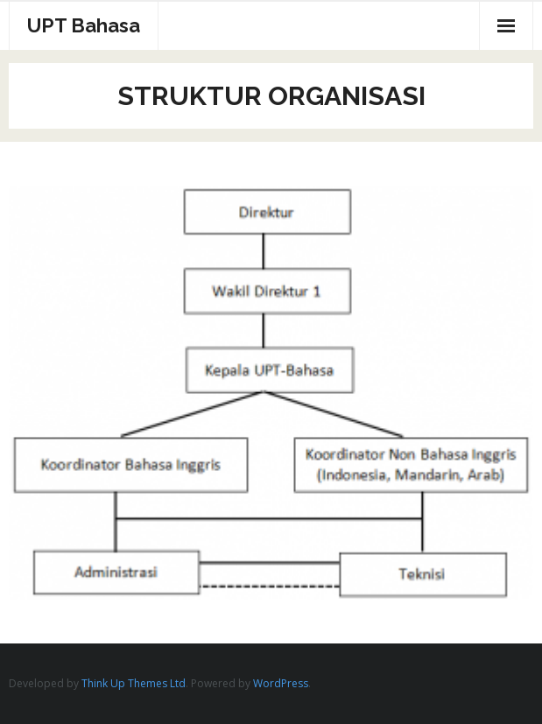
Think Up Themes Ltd (133, 683)
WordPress (280, 683)
